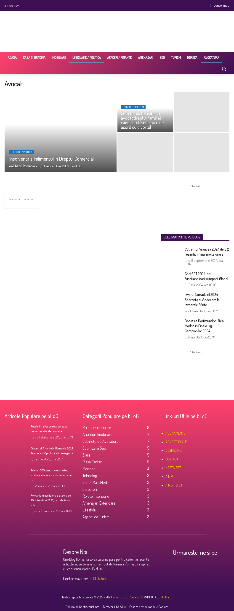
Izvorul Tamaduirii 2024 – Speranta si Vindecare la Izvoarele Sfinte (202, 299)
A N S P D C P (174, 485)
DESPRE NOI (173, 450)
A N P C (170, 476)
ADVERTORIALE (176, 442)
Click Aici (99, 578)
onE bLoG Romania (128, 597)
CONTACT (171, 459)
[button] (223, 68)
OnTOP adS (165, 597)
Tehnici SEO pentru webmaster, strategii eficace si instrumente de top (51, 474)
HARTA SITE (173, 467)
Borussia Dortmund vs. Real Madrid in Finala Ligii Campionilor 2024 (204, 326)
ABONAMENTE (175, 433)
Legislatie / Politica (21, 152)
